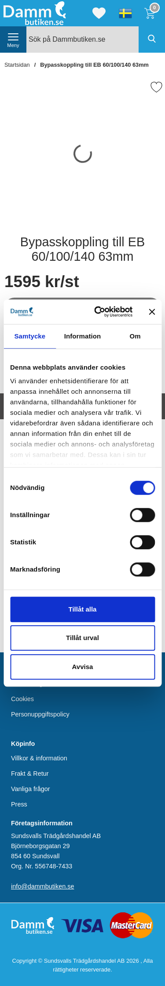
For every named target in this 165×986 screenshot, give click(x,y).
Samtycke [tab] (29, 336)
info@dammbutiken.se (42, 886)
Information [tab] (82, 336)
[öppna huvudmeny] (13, 39)
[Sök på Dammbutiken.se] (95, 39)
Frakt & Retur (30, 773)
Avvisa (82, 666)
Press (19, 804)
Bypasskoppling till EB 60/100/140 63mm (94, 64)
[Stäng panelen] (152, 312)
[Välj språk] (125, 13)
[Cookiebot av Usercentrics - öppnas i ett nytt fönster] (98, 311)
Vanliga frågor (30, 788)
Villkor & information (39, 757)
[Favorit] (156, 87)
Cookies (22, 698)
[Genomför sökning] (152, 39)
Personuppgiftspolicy (40, 714)
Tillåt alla (83, 609)
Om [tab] (135, 336)
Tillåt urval (82, 637)
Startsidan (17, 64)
